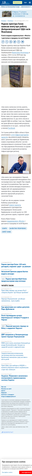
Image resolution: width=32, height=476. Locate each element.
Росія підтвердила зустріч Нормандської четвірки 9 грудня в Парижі (15, 317)
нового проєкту (15, 205)
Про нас (3, 387)
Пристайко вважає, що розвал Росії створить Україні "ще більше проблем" (15, 291)
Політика (10, 20)
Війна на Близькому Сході (10, 7)
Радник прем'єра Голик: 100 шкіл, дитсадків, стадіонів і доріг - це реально (16, 265)
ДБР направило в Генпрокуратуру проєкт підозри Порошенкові (14, 335)
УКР (25, 3)
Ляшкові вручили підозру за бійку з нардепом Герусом (14, 327)
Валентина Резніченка (20, 52)
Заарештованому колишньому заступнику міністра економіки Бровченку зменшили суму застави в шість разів (14, 356)
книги (4, 228)
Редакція (4, 392)
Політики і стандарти (7, 394)
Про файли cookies (7, 472)
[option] (16, 14)
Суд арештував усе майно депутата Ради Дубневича (15, 308)
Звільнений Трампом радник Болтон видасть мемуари (14, 272)
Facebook (11, 128)
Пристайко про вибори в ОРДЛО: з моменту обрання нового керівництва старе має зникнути (14, 367)
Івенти (3, 390)
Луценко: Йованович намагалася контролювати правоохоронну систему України (14, 378)
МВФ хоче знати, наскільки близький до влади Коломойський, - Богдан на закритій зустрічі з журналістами (15, 345)
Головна (3, 20)
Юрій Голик (6, 232)
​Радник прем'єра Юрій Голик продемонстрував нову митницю (14, 280)
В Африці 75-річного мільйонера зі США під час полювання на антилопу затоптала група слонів (20, 16)
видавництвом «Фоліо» (16, 221)
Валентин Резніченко (18, 228)
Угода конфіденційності (8, 396)
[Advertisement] (16, 97)
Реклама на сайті (6, 389)
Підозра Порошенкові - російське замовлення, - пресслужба (13, 300)
